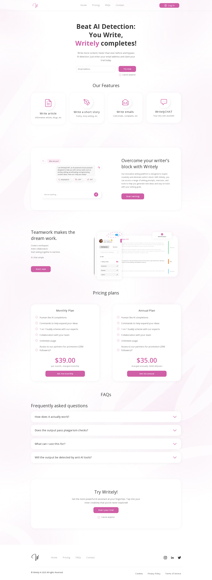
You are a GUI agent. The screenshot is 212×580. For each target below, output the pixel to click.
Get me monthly (65, 373)
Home (83, 5)
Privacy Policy (154, 573)
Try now (127, 69)
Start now (41, 269)
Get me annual (146, 373)
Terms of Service (173, 573)
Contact (120, 5)
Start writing (132, 196)
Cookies (139, 573)
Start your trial (106, 510)
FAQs (107, 5)
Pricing (96, 5)
